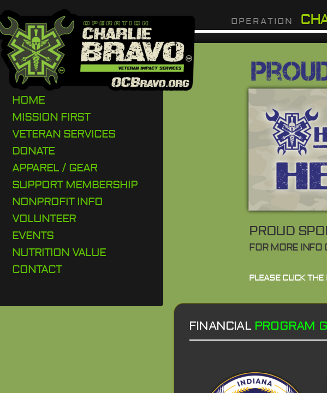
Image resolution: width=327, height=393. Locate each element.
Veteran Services (63, 134)
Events (32, 235)
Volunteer (44, 218)
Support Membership (75, 185)
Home (28, 100)
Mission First (51, 117)
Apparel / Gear (54, 168)
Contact (37, 269)
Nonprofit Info (57, 202)
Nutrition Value (59, 252)
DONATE (33, 151)
